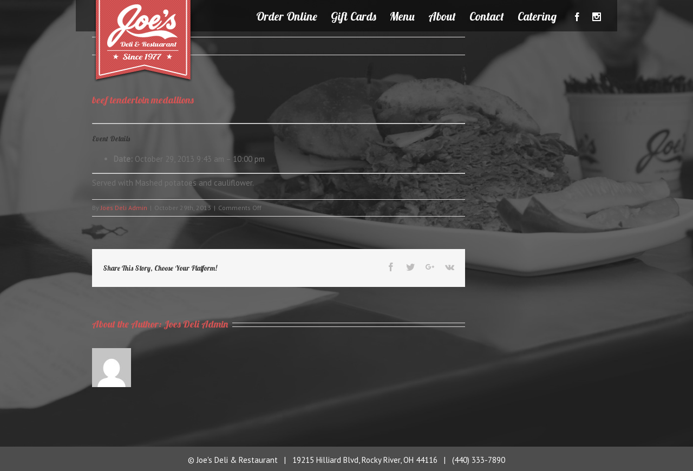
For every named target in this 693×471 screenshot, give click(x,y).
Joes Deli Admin (124, 208)
